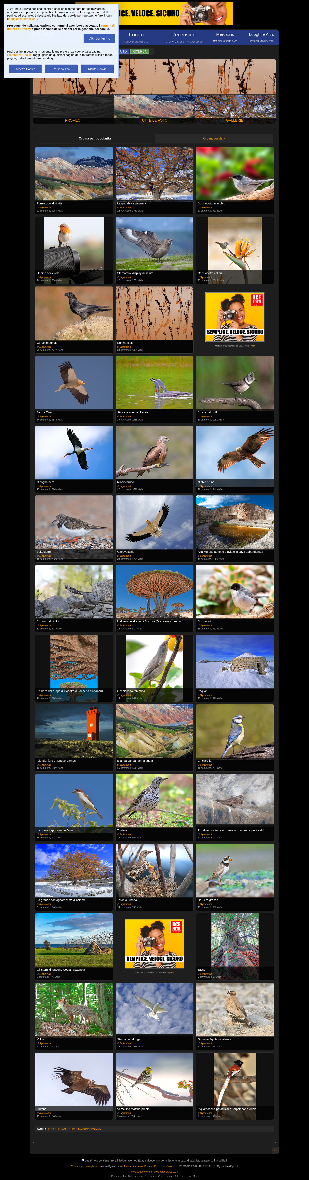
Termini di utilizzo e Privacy (138, 1166)
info (252, 346)
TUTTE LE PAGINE (59, 1129)
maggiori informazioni (22, 18)
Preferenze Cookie (19, 54)
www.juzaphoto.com (141, 1171)
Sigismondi (45, 207)
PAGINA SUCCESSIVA (86, 1129)
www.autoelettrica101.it (166, 1171)
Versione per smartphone (84, 1166)
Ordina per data (214, 138)
